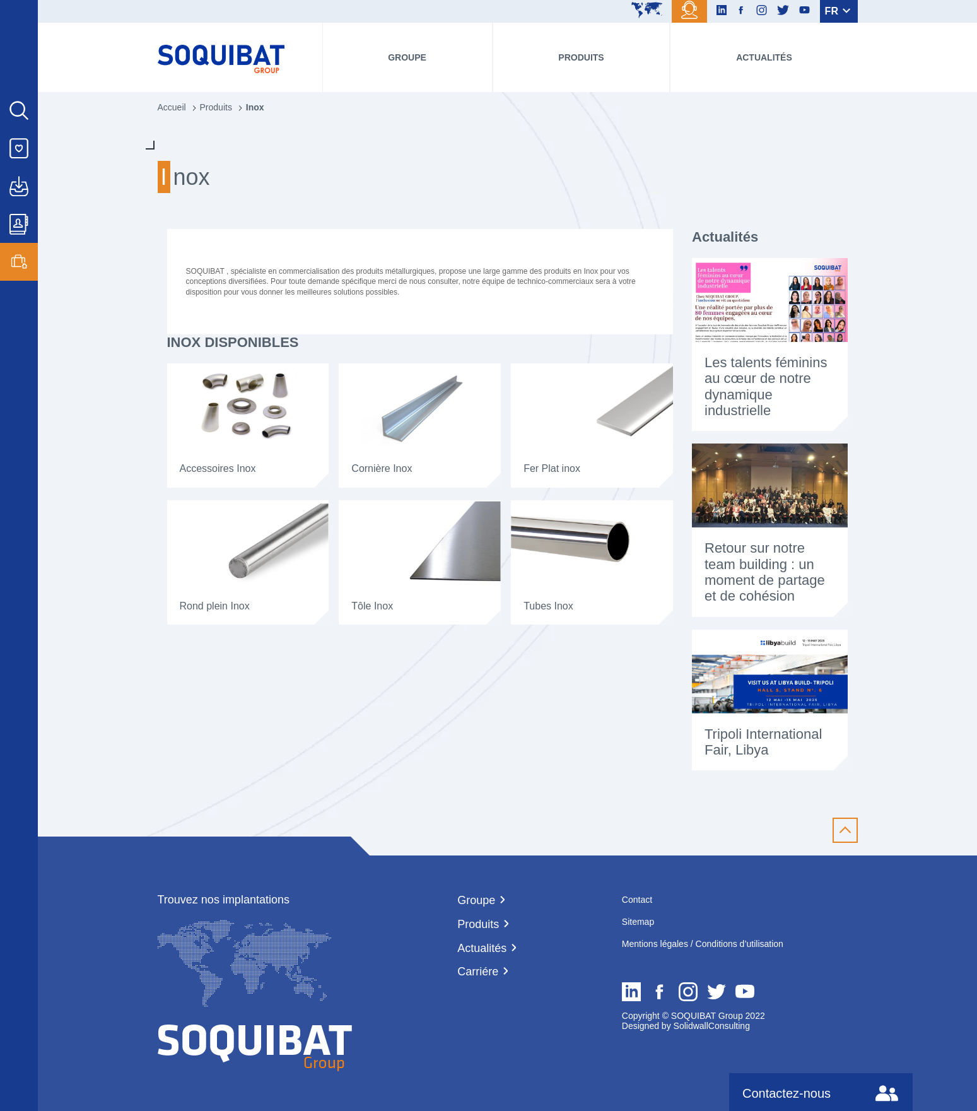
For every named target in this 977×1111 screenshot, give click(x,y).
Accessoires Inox (218, 468)
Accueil (172, 107)
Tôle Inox (372, 606)
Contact (637, 900)
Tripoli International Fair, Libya (763, 742)
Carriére (477, 971)
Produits (581, 57)
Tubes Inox (548, 606)
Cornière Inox (381, 468)
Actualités (764, 57)
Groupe (407, 57)
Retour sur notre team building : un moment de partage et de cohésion (765, 572)
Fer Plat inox (552, 468)
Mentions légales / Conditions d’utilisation (702, 944)
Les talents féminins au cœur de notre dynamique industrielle (766, 386)
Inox (255, 107)
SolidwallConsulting (710, 1026)
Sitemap (638, 922)
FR (838, 11)
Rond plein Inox (215, 606)
